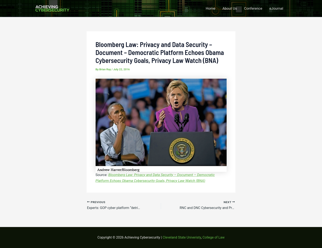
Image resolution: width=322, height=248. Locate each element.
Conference (253, 8)
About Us (229, 8)
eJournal (276, 8)
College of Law (214, 237)
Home (210, 8)
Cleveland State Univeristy (182, 237)
